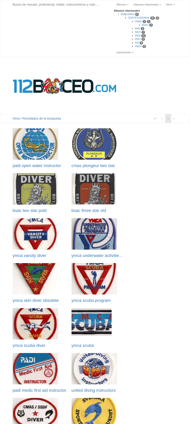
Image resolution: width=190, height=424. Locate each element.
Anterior (77, 402)
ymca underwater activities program (151, 210)
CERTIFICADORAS (138, 17)
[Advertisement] (155, 85)
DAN (137, 28)
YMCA (138, 46)
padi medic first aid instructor (95, 300)
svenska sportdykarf (88, 345)
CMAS (138, 21)
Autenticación (125, 52)
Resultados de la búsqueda (42, 118)
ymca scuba (24, 300)
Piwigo (81, 417)
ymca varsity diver (86, 210)
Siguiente (114, 402)
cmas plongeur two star (91, 165)
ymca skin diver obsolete (36, 255)
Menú (170, 4)
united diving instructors (148, 300)
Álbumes (122, 4)
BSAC (145, 24)
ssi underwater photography (151, 345)
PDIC (138, 39)
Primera (64, 402)
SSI (137, 42)
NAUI (138, 31)
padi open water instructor (37, 165)
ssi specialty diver (29, 390)
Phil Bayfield (124, 417)
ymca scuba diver (142, 255)
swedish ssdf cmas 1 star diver (38, 345)
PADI (137, 35)
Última (126, 402)
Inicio (16, 118)
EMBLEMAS (127, 14)
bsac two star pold (143, 165)
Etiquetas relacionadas (147, 4)
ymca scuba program (88, 255)
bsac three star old (30, 210)
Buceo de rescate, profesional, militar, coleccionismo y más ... (56, 4)
